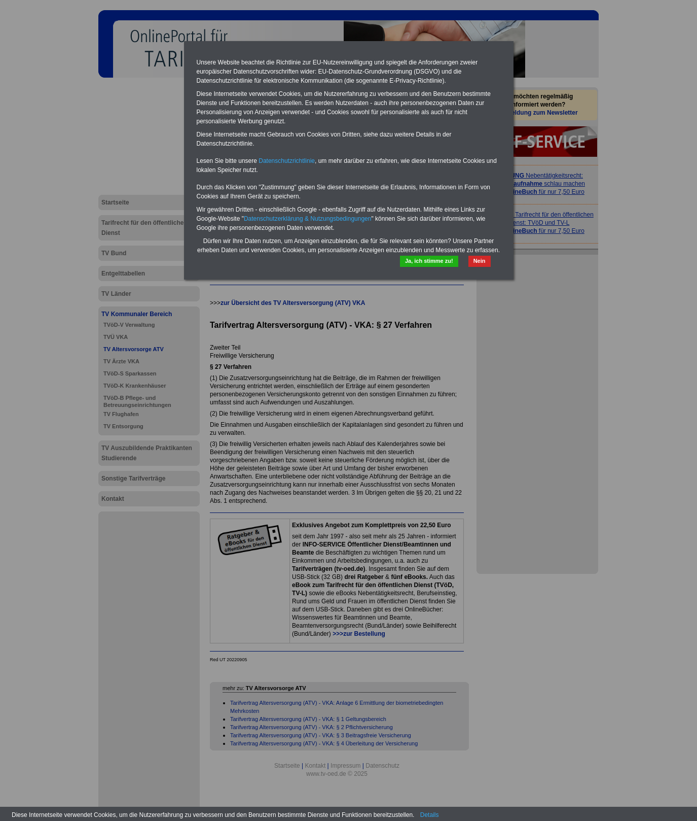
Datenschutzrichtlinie (287, 160)
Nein (479, 261)
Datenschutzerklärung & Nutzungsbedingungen (308, 218)
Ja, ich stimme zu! (429, 261)
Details (429, 814)
